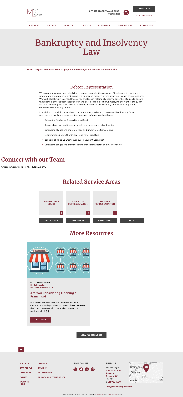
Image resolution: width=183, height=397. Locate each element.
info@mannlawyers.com (119, 386)
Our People (26, 368)
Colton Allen (39, 285)
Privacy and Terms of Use (51, 377)
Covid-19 (42, 368)
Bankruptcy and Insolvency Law (73, 69)
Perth (117, 11)
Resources (25, 373)
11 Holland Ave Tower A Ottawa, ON (113, 373)
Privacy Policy (99, 394)
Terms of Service (112, 394)
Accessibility (45, 373)
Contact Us (44, 363)
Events (23, 377)
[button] (126, 12)
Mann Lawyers (35, 69)
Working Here (27, 382)
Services (49, 69)
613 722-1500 (114, 382)
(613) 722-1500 (114, 14)
